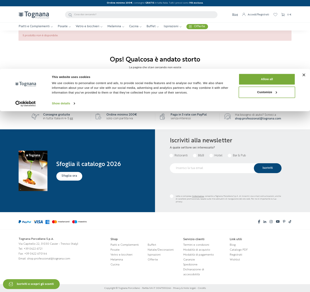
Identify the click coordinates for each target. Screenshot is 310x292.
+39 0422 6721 (33, 248)
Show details (61, 34)
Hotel (218, 155)
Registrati (236, 254)
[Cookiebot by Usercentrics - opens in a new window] (25, 35)
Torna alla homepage (155, 79)
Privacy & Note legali (184, 288)
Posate (115, 249)
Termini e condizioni (196, 244)
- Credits (201, 288)
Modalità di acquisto (196, 249)
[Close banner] (303, 6)
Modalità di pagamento (198, 254)
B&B (201, 155)
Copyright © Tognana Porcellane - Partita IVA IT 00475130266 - (138, 288)
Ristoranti (181, 155)
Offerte (153, 259)
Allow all (267, 10)
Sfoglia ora (70, 175)
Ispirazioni (154, 254)
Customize (267, 23)
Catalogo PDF (239, 249)
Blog (232, 244)
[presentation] (200, 183)
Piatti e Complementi (125, 244)
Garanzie (189, 259)
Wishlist (235, 259)
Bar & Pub (239, 155)
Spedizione (190, 264)
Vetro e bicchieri (121, 254)
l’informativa (198, 196)
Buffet (152, 244)
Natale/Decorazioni (161, 249)
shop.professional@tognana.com (258, 118)
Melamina (117, 259)
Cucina (115, 264)
